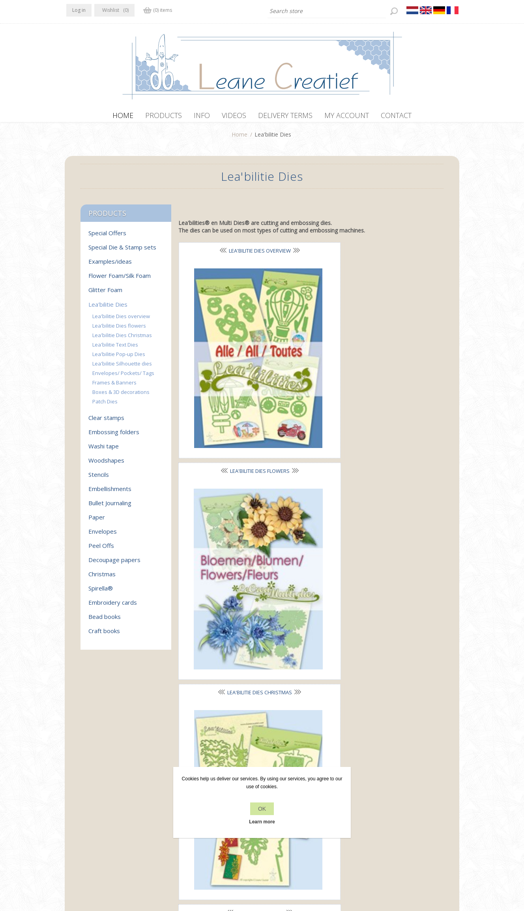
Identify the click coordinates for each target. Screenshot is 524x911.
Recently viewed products (395, 792)
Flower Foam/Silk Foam (119, 279)
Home (239, 138)
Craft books (104, 635)
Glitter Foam (105, 294)
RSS (104, 791)
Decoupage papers (114, 564)
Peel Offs (101, 549)
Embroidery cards (112, 606)
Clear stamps (106, 422)
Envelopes (102, 535)
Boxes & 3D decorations (121, 395)
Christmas (102, 578)
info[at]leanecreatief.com (99, 824)
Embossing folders (113, 436)
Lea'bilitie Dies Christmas (122, 339)
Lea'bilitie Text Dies (220, 372)
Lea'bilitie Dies (107, 308)
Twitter (89, 791)
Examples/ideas (110, 265)
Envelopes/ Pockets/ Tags (123, 377)
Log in (79, 10)
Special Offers (107, 237)
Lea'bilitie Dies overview (121, 320)
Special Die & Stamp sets (122, 251)
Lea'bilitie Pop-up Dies (118, 358)
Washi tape (103, 450)
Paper (96, 521)
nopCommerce (213, 869)
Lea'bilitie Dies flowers (119, 329)
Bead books (104, 620)
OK (262, 809)
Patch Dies (220, 608)
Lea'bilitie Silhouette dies (122, 367)
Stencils (98, 478)
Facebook (73, 791)
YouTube (120, 791)
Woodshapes (106, 464)
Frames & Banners (308, 490)
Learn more (262, 822)
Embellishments (109, 493)
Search (371, 807)
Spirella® (100, 592)
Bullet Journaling (109, 507)
